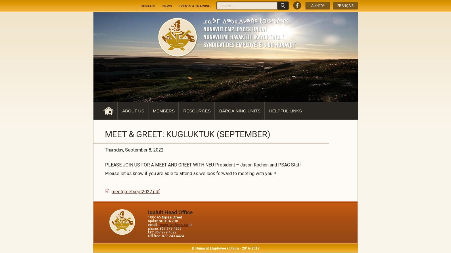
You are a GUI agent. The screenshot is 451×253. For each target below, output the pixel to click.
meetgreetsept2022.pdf (136, 191)
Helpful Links (285, 110)
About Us (133, 110)
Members (164, 110)
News (167, 6)
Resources (197, 110)
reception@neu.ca (175, 225)
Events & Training (195, 6)
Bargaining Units (239, 110)
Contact (148, 6)
